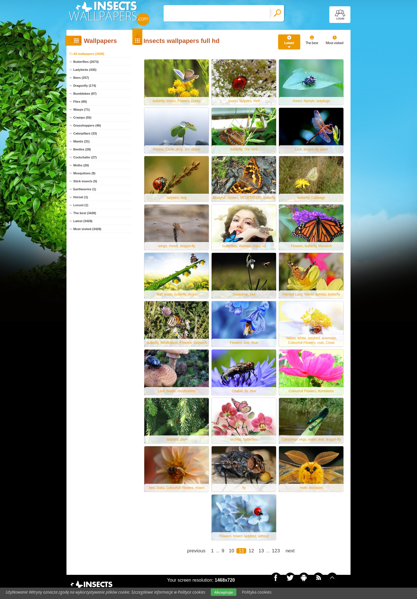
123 (276, 550)
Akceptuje (223, 592)
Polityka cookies (257, 592)
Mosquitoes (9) (84, 173)
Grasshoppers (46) (87, 125)
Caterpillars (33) (85, 133)
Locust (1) (80, 205)
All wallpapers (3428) (88, 53)
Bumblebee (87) (85, 93)
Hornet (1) (80, 197)
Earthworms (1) (84, 189)
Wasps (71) (81, 109)
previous (196, 550)
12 (251, 550)
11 (241, 550)
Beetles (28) (82, 149)
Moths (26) (81, 165)
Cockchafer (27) (85, 157)
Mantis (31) (81, 141)
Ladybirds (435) (84, 69)
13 (261, 550)
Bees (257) (81, 77)
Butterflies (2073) (86, 61)
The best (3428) (84, 213)
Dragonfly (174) (84, 85)
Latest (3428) (82, 221)
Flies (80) (80, 101)
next (290, 550)
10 (231, 550)
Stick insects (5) (85, 181)
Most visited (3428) (87, 229)
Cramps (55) (82, 117)
